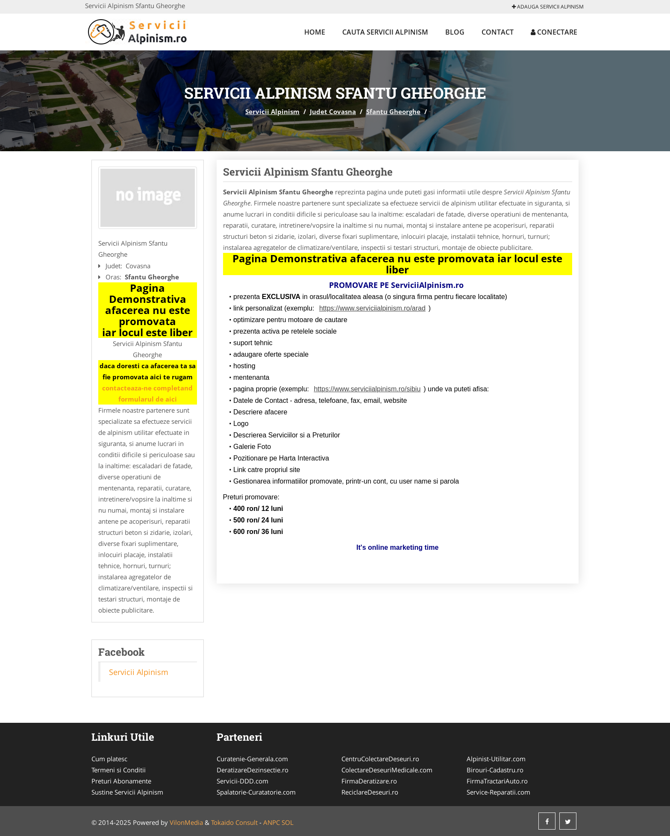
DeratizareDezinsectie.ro (252, 770)
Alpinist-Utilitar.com (496, 758)
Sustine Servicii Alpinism (127, 792)
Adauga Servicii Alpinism (548, 6)
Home (314, 32)
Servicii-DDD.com (242, 781)
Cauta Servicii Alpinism (385, 32)
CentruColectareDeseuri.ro (380, 758)
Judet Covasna (333, 111)
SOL (288, 822)
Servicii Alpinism (272, 111)
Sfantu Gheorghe (393, 111)
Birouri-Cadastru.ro (495, 770)
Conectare (554, 32)
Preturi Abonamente (121, 781)
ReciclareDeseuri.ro (369, 792)
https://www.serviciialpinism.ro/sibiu (367, 389)
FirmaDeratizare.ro (369, 781)
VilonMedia (186, 822)
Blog (454, 32)
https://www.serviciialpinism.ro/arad (372, 308)
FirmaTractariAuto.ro (497, 781)
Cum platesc (109, 758)
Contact (498, 32)
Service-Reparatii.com (498, 792)
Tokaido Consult (234, 822)
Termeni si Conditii (118, 770)
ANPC (271, 822)
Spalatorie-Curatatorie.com (256, 792)
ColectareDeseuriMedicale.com (386, 770)
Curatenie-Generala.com (252, 758)
